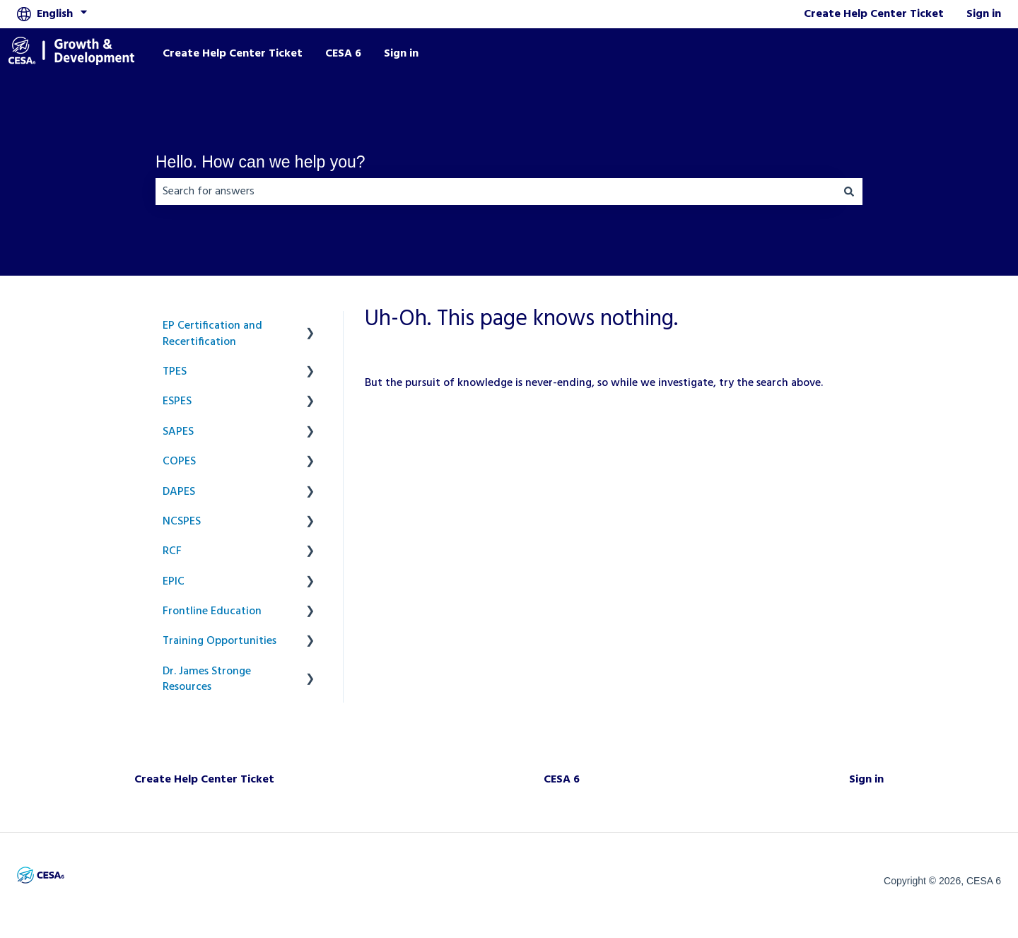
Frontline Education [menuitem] (212, 611)
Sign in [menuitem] (866, 779)
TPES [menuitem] (175, 372)
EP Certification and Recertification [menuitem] (212, 334)
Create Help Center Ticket (874, 14)
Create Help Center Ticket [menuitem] (204, 779)
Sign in (983, 14)
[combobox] (496, 191)
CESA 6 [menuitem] (562, 779)
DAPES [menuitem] (179, 492)
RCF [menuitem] (172, 551)
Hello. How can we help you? (260, 162)
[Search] (849, 191)
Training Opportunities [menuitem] (219, 641)
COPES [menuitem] (179, 461)
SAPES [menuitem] (178, 432)
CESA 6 (343, 53)
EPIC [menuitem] (174, 582)
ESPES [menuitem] (177, 401)
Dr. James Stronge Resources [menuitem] (207, 679)
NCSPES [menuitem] (182, 521)
